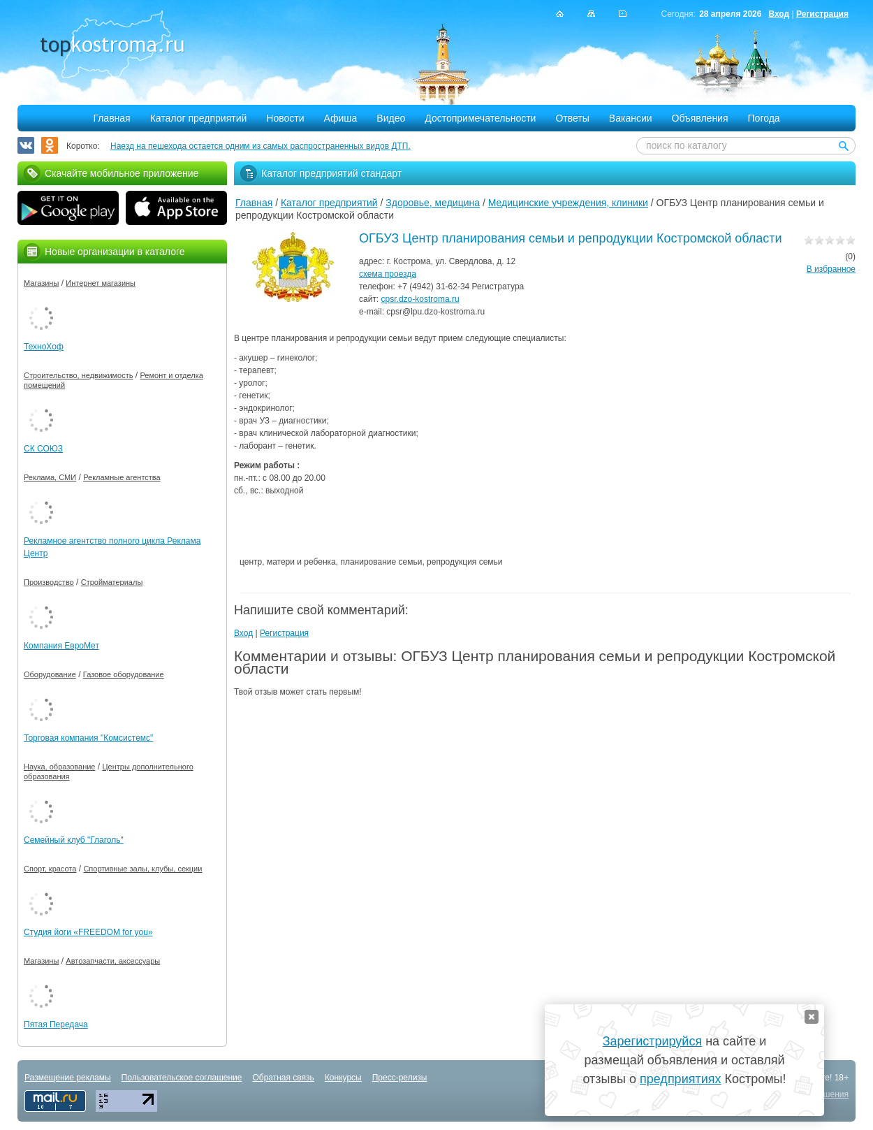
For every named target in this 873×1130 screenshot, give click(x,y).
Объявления (700, 118)
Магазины (41, 283)
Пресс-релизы (399, 1077)
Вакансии (630, 118)
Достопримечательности (480, 118)
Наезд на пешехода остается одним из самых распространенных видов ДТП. (260, 146)
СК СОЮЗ (43, 449)
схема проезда (387, 274)
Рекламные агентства (122, 477)
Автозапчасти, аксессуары (113, 961)
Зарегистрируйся (652, 1041)
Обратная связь (283, 1077)
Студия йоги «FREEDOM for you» (88, 932)
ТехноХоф (44, 347)
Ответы (572, 118)
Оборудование (50, 674)
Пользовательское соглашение (182, 1077)
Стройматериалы (112, 582)
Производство (49, 582)
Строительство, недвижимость (78, 375)
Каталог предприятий (198, 118)
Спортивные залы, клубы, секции (142, 868)
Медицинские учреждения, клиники (568, 202)
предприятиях (680, 1079)
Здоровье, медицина (433, 202)
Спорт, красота (50, 868)
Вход (778, 14)
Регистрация (822, 14)
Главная (111, 118)
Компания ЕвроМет (61, 646)
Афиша (341, 118)
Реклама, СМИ (50, 477)
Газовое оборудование (123, 674)
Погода (764, 118)
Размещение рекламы (67, 1077)
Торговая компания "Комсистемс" (88, 738)
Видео (390, 118)
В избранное (831, 269)
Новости (285, 118)
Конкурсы (343, 1077)
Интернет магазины (100, 283)
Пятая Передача (56, 1024)
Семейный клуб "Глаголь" (74, 840)
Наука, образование (59, 766)
